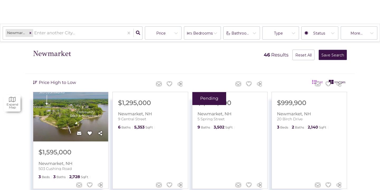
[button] (30, 33)
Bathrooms (241, 33)
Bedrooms (203, 33)
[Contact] (79, 133)
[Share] (100, 133)
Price (161, 33)
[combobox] (34, 33)
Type (278, 33)
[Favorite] (89, 133)
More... (356, 33)
